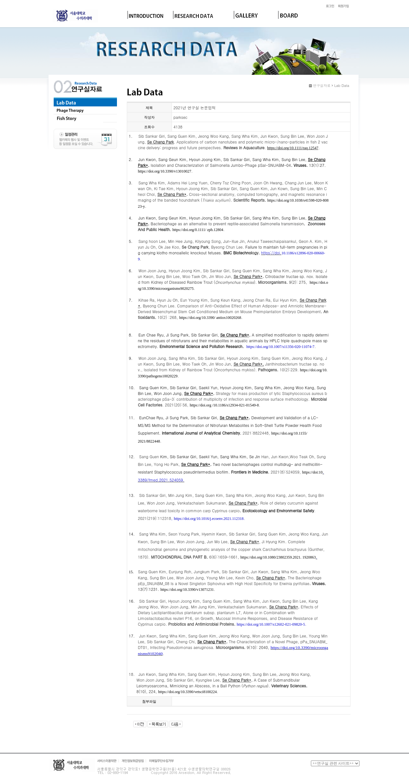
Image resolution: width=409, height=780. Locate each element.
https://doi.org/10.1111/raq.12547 (292, 148)
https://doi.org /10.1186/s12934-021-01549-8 (224, 405)
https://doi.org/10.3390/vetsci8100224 (187, 692)
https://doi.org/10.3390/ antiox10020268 (210, 317)
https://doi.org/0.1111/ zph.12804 (197, 230)
